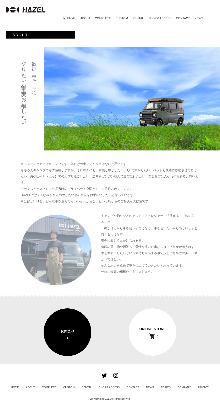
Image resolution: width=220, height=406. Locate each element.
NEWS (198, 18)
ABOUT (85, 18)
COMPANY (184, 387)
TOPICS (166, 387)
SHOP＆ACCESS (159, 18)
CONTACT (183, 18)
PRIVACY (203, 387)
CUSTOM (121, 18)
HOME (71, 17)
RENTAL (138, 18)
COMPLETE (103, 18)
